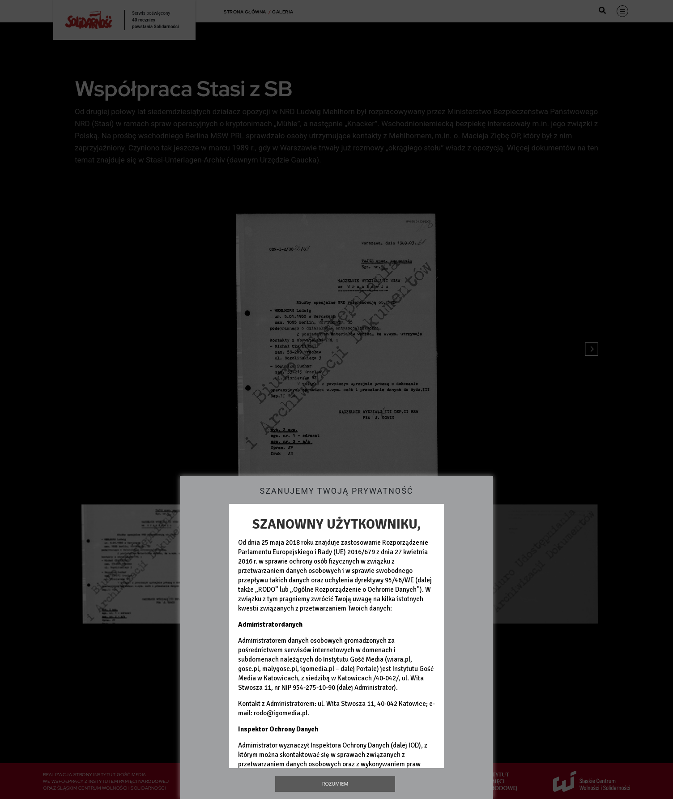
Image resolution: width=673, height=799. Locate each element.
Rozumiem (335, 783)
